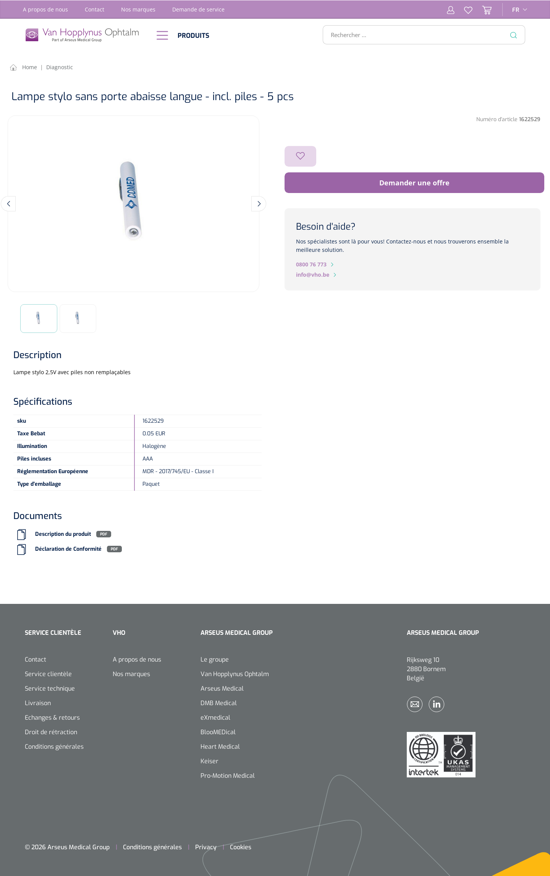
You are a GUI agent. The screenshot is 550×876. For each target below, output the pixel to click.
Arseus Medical (222, 688)
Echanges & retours (52, 717)
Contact (94, 9)
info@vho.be (312, 274)
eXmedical (215, 717)
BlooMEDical (218, 731)
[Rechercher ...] (421, 34)
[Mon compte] (451, 9)
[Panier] (482, 9)
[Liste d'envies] (463, 9)
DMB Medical (219, 702)
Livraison (38, 702)
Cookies (240, 846)
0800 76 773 (311, 264)
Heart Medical (220, 746)
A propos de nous (45, 9)
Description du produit (63, 533)
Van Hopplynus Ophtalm (235, 673)
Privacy (206, 846)
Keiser (209, 760)
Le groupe (215, 659)
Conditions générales (54, 746)
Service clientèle (48, 673)
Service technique (50, 688)
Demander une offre (414, 182)
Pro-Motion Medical (228, 775)
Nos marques (138, 9)
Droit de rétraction (51, 731)
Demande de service (198, 9)
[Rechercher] (513, 34)
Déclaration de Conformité (68, 548)
